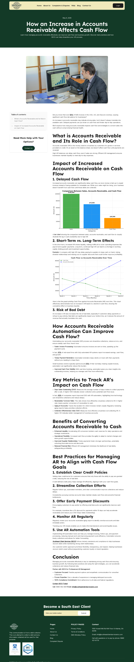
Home (39, 6)
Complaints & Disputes (61, 6)
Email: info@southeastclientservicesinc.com (107, 634)
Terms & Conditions (78, 632)
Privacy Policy (76, 629)
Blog (79, 6)
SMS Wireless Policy (78, 635)
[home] (20, 5)
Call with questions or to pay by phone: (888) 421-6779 (108, 639)
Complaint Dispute (56, 641)
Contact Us (86, 6)
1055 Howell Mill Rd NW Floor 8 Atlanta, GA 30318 (107, 630)
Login (118, 6)
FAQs (73, 6)
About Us (46, 6)
